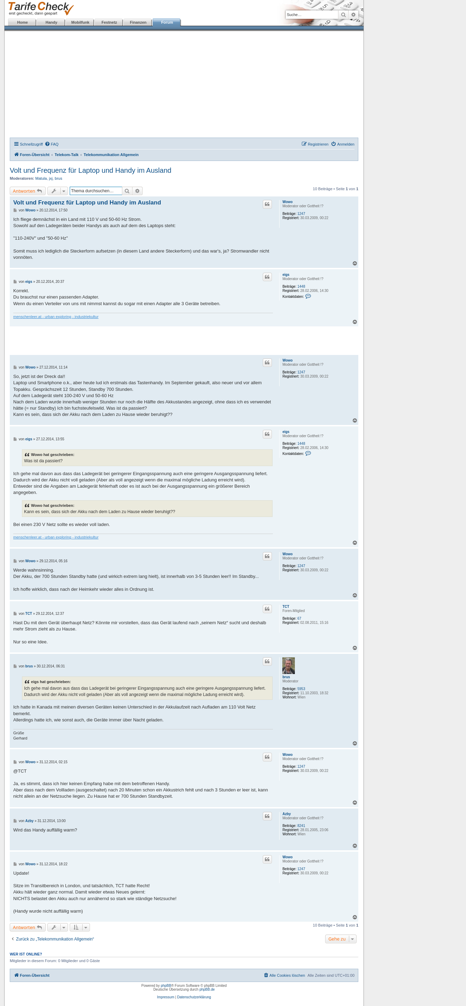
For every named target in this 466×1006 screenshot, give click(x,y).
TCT (285, 607)
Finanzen (138, 22)
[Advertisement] (184, 85)
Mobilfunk (80, 22)
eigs (285, 275)
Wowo (287, 202)
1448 (301, 286)
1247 (301, 214)
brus (58, 178)
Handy (52, 22)
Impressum (165, 997)
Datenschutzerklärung (194, 997)
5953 (301, 689)
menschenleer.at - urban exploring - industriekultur (56, 317)
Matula (41, 178)
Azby (286, 814)
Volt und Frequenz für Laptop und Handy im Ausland (90, 170)
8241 (301, 826)
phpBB (166, 986)
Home (22, 22)
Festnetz (109, 22)
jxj (51, 178)
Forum (167, 22)
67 (299, 618)
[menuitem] (52, 144)
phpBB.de (207, 989)
